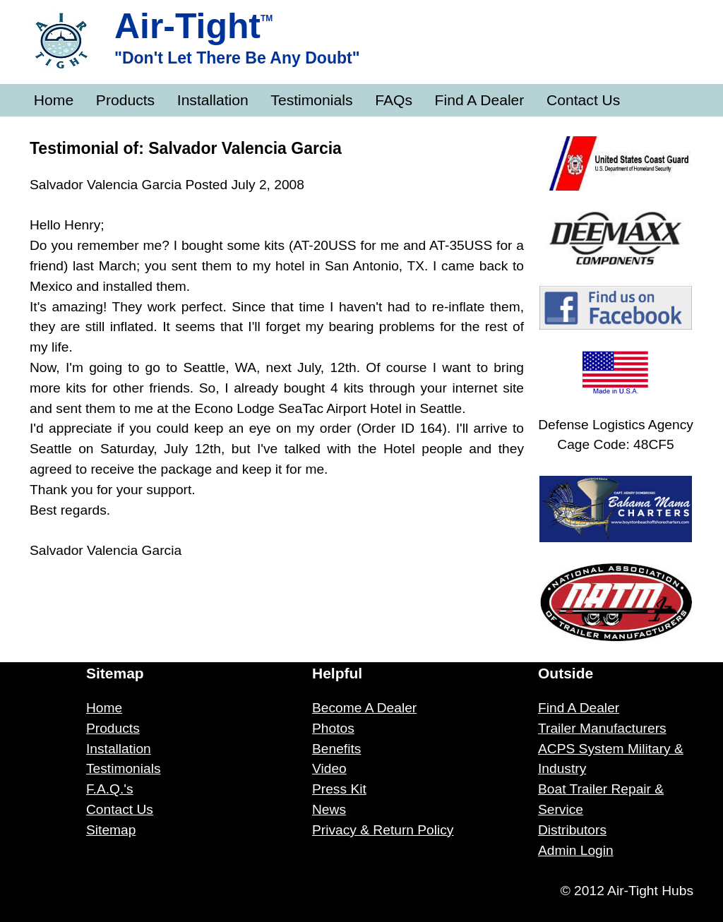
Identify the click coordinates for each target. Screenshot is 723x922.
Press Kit (339, 789)
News (329, 809)
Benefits (336, 748)
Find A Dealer (480, 100)
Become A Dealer (364, 707)
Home (53, 100)
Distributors (572, 829)
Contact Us (583, 100)
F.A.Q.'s (109, 789)
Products (125, 100)
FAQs (393, 100)
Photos (333, 728)
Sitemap (111, 829)
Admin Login (576, 850)
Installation (213, 100)
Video (329, 768)
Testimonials (311, 100)
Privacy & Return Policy (382, 829)
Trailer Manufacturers (602, 728)
